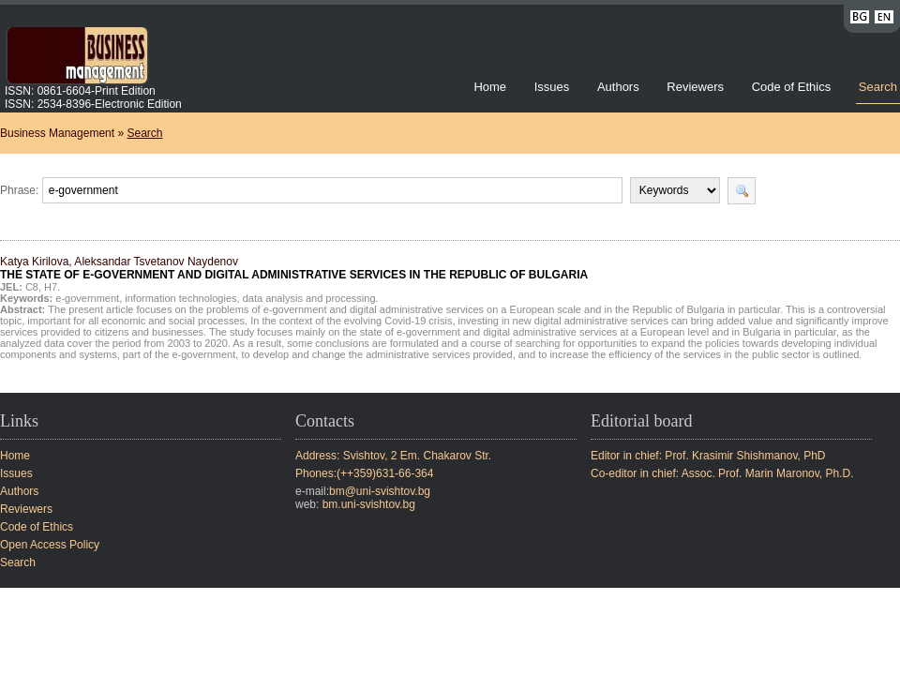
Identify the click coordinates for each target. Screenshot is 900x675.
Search (878, 87)
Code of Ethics (792, 87)
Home (489, 87)
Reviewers (697, 87)
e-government (87, 298)
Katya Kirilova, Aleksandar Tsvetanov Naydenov (294, 268)
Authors (618, 87)
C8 (31, 286)
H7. (52, 286)
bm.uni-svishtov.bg (368, 504)
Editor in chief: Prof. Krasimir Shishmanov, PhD (708, 455)
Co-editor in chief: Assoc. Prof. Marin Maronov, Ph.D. (722, 473)
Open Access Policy (49, 544)
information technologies (180, 298)
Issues (552, 87)
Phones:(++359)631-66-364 (364, 473)
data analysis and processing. (311, 298)
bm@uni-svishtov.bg (379, 491)
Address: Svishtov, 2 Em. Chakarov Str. (393, 455)
